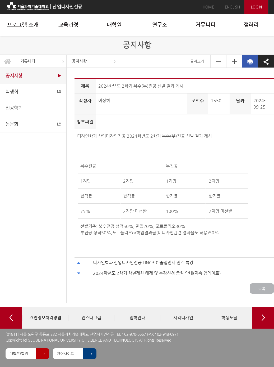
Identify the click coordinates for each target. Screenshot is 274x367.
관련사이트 (65, 353)
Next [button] (263, 318)
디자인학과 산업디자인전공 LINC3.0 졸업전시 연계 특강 (143, 262)
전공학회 (14, 107)
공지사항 (79, 61)
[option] (45, 318)
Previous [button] (11, 318)
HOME (208, 7)
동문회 (33, 124)
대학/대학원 (19, 353)
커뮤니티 (27, 61)
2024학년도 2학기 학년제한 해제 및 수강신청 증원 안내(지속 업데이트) (157, 273)
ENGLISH (232, 7)
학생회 (33, 91)
